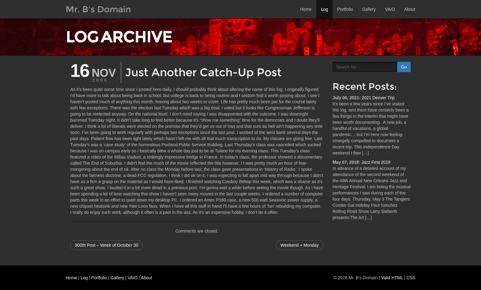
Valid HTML (392, 277)
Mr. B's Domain (98, 9)
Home (306, 9)
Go (404, 67)
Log (324, 9)
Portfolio (345, 9)
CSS (410, 277)
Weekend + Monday (299, 245)
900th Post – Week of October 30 (106, 245)
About (409, 9)
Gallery (369, 9)
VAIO (390, 9)
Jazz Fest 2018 (376, 162)
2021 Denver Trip (378, 97)
